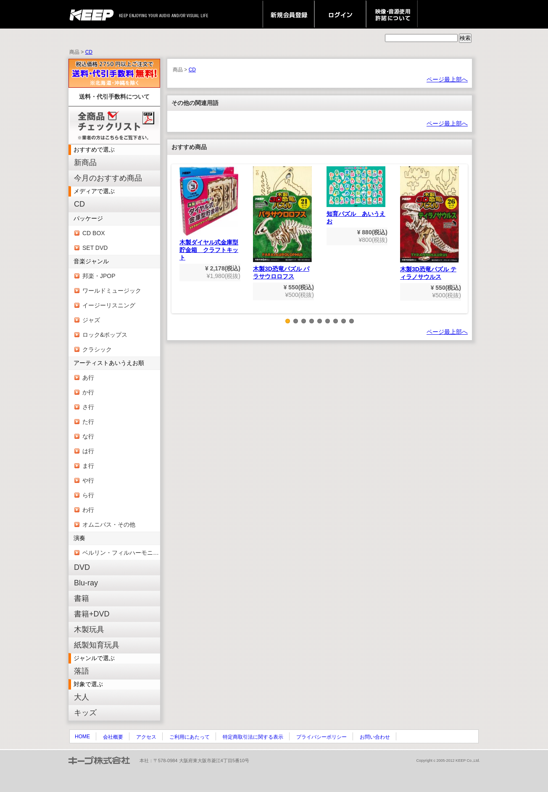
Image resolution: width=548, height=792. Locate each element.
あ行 (88, 377)
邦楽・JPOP (99, 276)
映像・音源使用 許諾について (392, 14)
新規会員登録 (288, 14)
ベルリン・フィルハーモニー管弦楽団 (121, 552)
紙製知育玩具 (96, 645)
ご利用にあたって (189, 737)
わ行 (88, 509)
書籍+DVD (92, 614)
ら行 (88, 495)
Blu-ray (86, 583)
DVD (82, 567)
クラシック (97, 349)
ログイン (340, 14)
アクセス (146, 737)
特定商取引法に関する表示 (253, 737)
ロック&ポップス (104, 334)
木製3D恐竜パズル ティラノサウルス (429, 223)
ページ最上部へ (447, 79)
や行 (88, 480)
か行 (88, 392)
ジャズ (91, 320)
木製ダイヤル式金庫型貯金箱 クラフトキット (208, 213)
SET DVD (95, 247)
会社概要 (113, 737)
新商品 (85, 162)
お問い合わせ (375, 737)
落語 (81, 671)
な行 (88, 436)
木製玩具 (89, 629)
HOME (82, 737)
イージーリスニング (108, 305)
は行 (88, 451)
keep (94, 14)
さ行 (88, 407)
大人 (81, 697)
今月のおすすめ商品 (108, 178)
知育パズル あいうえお (356, 195)
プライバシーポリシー (321, 737)
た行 (88, 421)
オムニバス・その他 (108, 524)
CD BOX (93, 233)
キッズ (85, 712)
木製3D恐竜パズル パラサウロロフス (282, 223)
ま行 (88, 465)
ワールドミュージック (111, 290)
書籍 (81, 598)
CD (88, 52)
